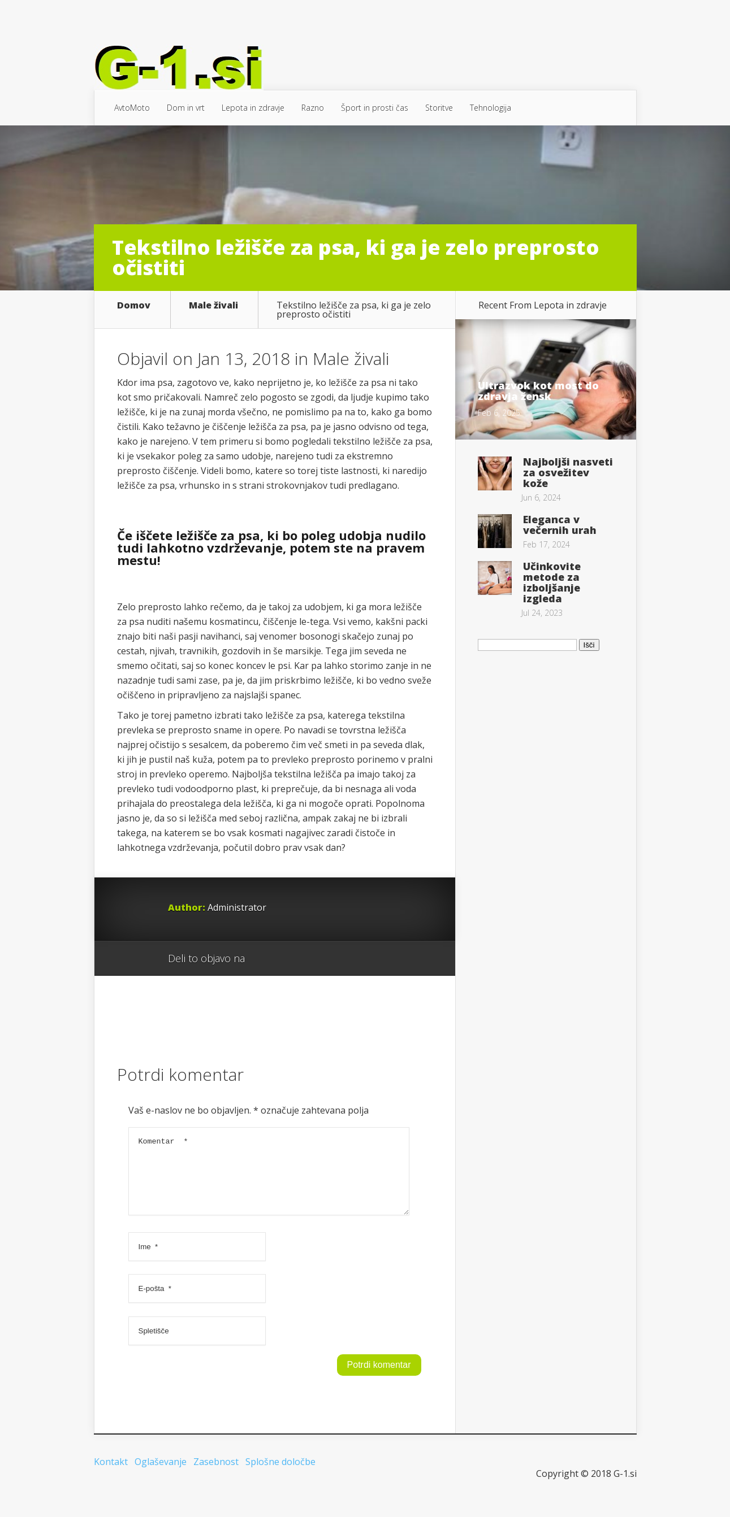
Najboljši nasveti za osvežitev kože (568, 472)
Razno (312, 107)
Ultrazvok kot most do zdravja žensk (538, 391)
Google (265, 959)
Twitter (308, 959)
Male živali (213, 306)
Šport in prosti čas (374, 107)
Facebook (286, 959)
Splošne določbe (280, 1475)
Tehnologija (490, 107)
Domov (133, 306)
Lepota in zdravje (253, 107)
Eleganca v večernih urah (560, 524)
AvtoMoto (132, 107)
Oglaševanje (161, 1475)
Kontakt (111, 1475)
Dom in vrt (186, 107)
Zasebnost (216, 1475)
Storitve (439, 107)
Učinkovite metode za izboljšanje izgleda (552, 582)
